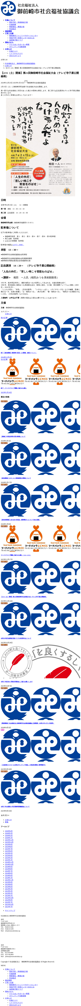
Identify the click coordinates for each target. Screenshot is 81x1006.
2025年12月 (9, 840)
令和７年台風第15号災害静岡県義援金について (15, 806)
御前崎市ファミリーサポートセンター (23, 36)
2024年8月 (9, 869)
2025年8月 (9, 846)
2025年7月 (9, 849)
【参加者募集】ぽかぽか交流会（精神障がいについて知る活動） (20, 520)
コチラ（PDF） (18, 245)
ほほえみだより (15, 56)
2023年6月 (9, 887)
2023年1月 (9, 895)
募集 (6, 822)
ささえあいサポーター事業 (19, 44)
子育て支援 (9, 982)
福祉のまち (9, 991)
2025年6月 (9, 851)
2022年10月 (9, 898)
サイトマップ (10, 910)
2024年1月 (9, 878)
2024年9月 (9, 867)
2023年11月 (9, 880)
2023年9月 (9, 882)
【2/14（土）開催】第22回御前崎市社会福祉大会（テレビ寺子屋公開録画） (24, 597)
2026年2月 (9, 835)
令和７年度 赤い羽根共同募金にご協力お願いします (17, 681)
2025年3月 (9, 858)
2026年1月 (9, 838)
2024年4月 (9, 875)
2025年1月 (9, 860)
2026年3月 (9, 833)
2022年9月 (9, 900)
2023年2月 (9, 893)
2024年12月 (9, 862)
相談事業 (8, 980)
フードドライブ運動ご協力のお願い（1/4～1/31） (16, 555)
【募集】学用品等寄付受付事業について (13, 436)
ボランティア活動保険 (17, 47)
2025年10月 (9, 842)
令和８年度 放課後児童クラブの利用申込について (16, 638)
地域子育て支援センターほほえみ (21, 38)
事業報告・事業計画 (16, 27)
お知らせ (8, 314)
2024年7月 (9, 871)
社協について (10, 969)
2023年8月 (9, 884)
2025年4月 (9, 855)
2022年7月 (9, 902)
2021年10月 (9, 904)
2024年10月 (9, 864)
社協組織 (12, 24)
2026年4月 (9, 831)
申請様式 (12, 29)
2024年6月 (9, 873)
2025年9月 (9, 844)
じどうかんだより (16, 53)
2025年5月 (9, 853)
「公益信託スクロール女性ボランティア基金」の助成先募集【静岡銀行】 (23, 765)
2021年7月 (9, 907)
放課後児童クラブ (16, 40)
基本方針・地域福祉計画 (18, 22)
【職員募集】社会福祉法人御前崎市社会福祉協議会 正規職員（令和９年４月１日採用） (27, 723)
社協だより (13, 51)
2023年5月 (9, 889)
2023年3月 (9, 891)
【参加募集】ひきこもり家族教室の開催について (16, 478)
